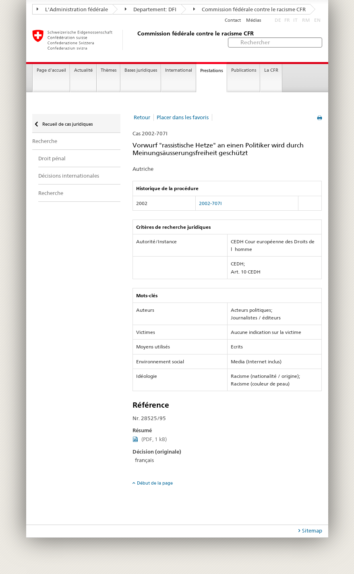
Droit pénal (52, 158)
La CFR (271, 70)
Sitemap (312, 530)
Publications (243, 70)
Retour (142, 117)
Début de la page (155, 483)
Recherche (44, 141)
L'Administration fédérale (72, 9)
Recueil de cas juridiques (67, 124)
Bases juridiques (140, 70)
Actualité (83, 70)
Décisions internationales (68, 175)
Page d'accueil (51, 70)
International (178, 70)
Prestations (211, 70)
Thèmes (108, 70)
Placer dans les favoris (183, 117)
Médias (253, 20)
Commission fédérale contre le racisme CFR (249, 9)
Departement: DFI (150, 9)
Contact (233, 20)
